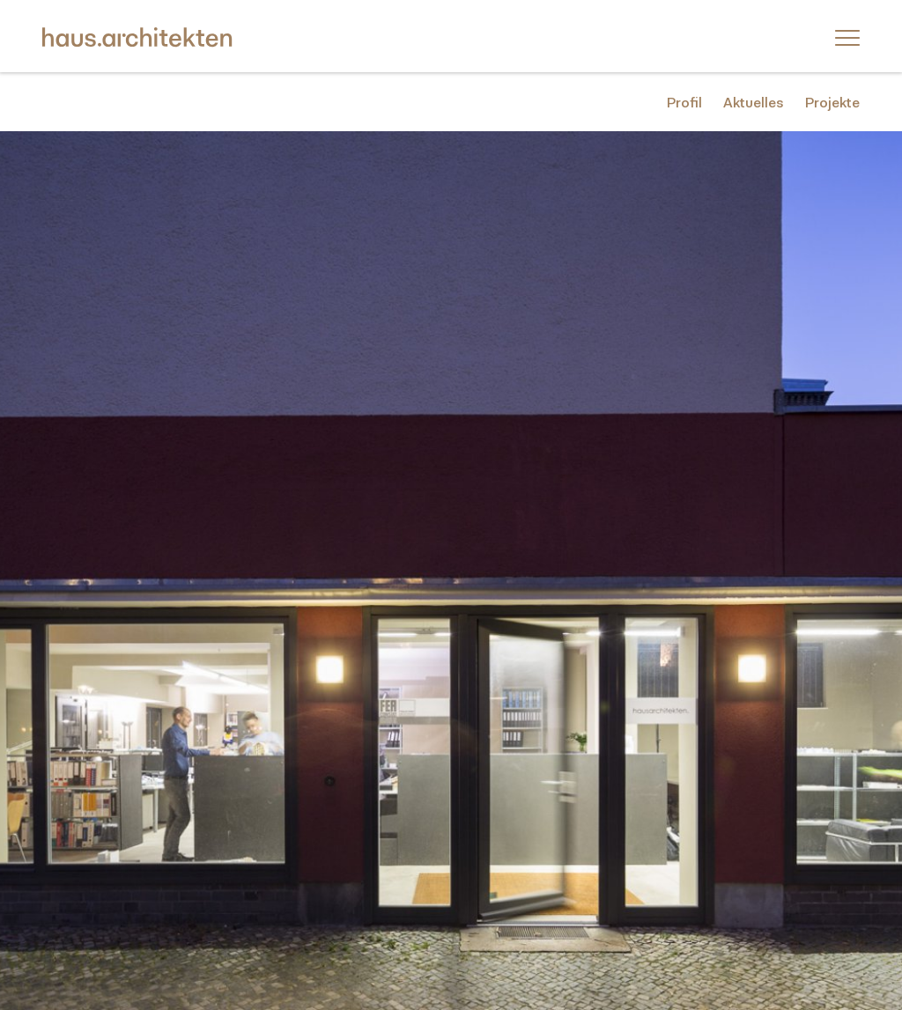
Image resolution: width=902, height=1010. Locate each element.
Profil (684, 102)
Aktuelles (753, 102)
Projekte (832, 102)
